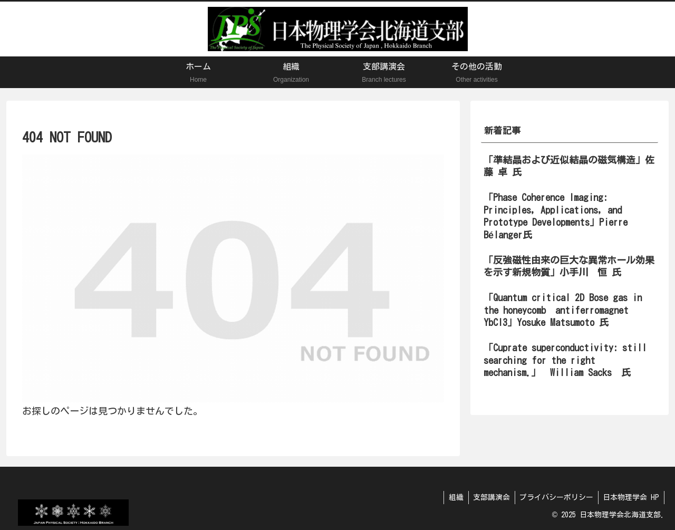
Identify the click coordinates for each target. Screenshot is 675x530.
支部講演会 (487, 497)
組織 (450, 497)
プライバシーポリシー (554, 497)
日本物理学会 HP (630, 497)
